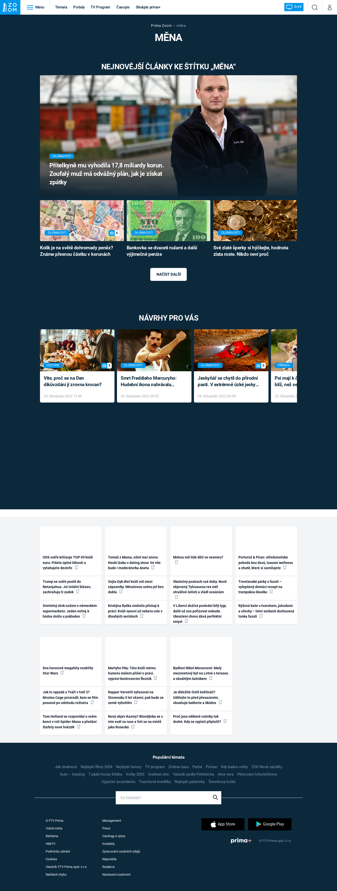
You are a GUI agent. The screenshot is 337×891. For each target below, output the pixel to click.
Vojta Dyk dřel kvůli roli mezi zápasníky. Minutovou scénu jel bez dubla (136, 587)
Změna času (178, 767)
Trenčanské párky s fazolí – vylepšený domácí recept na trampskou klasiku (260, 587)
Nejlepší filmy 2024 (96, 767)
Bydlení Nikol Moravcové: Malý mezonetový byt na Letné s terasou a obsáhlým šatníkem (200, 673)
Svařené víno (158, 774)
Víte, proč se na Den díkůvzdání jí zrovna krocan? (73, 381)
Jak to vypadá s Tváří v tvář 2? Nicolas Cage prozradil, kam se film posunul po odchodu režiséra (70, 697)
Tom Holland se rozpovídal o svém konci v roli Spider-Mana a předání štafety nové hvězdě (70, 721)
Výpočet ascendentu (118, 782)
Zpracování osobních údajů (121, 851)
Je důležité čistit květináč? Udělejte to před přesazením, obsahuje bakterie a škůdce (197, 697)
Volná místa (54, 828)
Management (111, 820)
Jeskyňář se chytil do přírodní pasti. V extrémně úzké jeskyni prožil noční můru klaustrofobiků (228, 381)
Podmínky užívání (58, 851)
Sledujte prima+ (148, 7)
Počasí (211, 767)
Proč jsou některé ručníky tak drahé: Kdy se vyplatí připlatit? (200, 719)
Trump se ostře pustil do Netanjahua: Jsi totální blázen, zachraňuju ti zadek (67, 587)
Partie (197, 767)
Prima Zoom (161, 26)
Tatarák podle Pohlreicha (193, 774)
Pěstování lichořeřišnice (257, 774)
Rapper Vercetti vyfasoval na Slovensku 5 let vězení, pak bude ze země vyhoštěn (136, 697)
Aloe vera (225, 774)
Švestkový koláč (222, 782)
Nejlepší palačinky (190, 782)
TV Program (100, 7)
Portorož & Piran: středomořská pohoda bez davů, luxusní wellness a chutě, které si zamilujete (265, 562)
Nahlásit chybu (56, 874)
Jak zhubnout (66, 767)
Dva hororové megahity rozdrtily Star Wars (68, 670)
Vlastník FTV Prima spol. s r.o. (66, 867)
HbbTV (50, 844)
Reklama (52, 836)
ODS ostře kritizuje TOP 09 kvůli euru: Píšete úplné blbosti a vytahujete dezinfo (68, 562)
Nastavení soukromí (116, 874)
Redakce (108, 867)
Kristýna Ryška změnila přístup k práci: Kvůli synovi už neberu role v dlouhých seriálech (135, 611)
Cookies (51, 859)
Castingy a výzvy (113, 836)
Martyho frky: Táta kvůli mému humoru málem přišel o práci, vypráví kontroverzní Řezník (132, 673)
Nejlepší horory (128, 767)
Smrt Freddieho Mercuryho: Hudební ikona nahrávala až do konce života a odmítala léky (151, 381)
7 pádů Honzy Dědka (105, 774)
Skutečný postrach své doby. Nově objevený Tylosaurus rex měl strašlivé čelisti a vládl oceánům (200, 589)
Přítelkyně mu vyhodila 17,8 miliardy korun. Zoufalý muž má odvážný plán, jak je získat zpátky (106, 174)
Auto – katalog (72, 774)
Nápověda (109, 859)
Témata (61, 7)
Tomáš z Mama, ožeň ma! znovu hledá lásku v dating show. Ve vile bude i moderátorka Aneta (134, 562)
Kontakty (108, 844)
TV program (155, 767)
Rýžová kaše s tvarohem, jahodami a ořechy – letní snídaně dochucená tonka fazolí (266, 611)
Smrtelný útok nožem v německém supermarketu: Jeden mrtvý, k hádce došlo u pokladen (70, 611)
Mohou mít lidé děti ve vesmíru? (198, 559)
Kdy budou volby (234, 767)
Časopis (123, 7)
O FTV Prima (54, 820)
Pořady (78, 7)
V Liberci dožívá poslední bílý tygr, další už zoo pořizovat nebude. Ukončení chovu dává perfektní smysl (199, 614)
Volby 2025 (135, 774)
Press (106, 828)
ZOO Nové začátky (267, 767)
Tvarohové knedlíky (155, 782)
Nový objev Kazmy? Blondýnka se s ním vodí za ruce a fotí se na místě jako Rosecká (135, 721)
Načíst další (168, 274)
